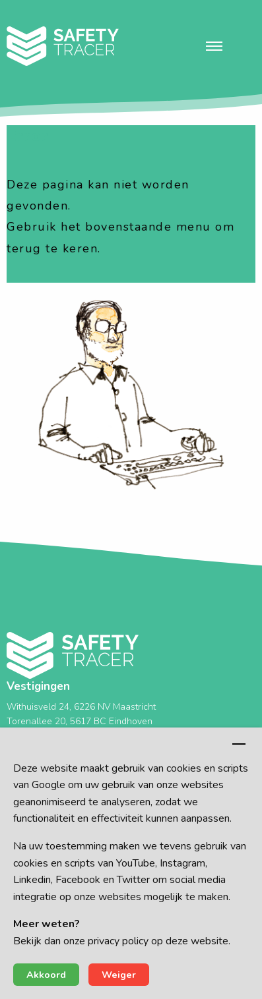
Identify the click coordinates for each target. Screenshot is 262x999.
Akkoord (46, 974)
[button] (214, 46)
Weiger (119, 974)
